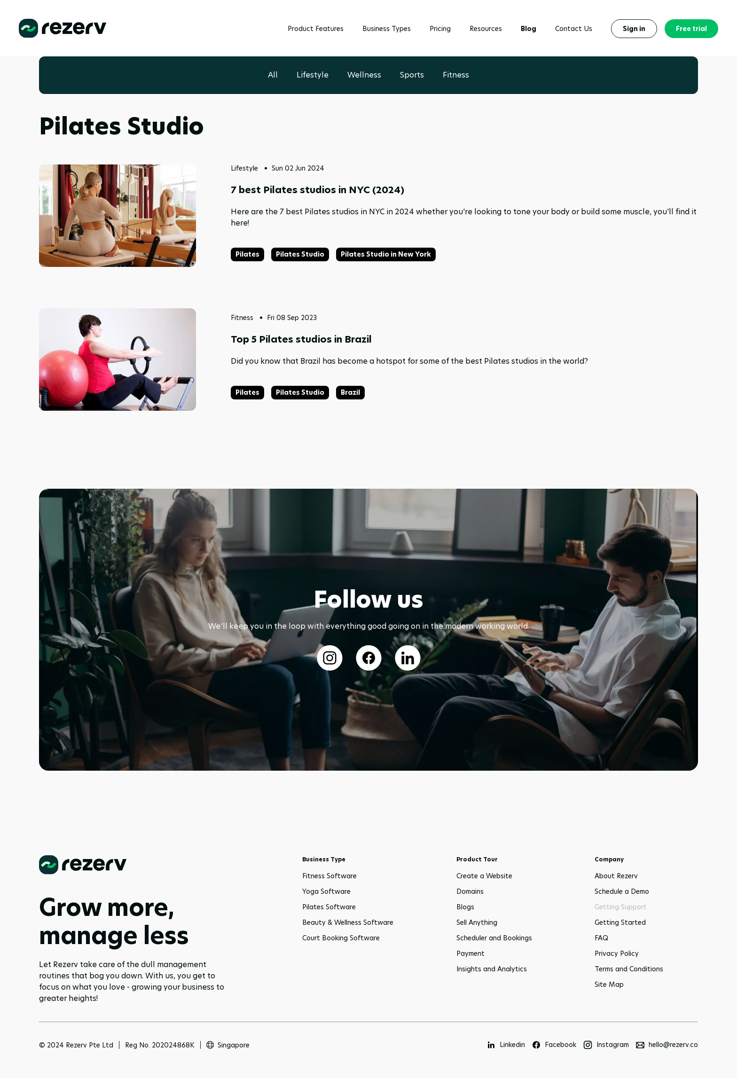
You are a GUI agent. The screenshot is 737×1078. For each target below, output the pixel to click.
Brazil (350, 392)
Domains (470, 891)
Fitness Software (329, 876)
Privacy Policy (617, 953)
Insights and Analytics (491, 969)
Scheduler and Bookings (494, 938)
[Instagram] (606, 1045)
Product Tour (477, 859)
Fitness (456, 75)
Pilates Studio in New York (386, 254)
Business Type (323, 859)
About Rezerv (616, 876)
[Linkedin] (505, 1045)
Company (609, 859)
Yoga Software (326, 891)
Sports (412, 75)
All (273, 75)
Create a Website (484, 876)
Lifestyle (313, 75)
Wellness (364, 75)
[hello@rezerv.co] (666, 1045)
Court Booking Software (341, 938)
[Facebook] (554, 1045)
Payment (470, 953)
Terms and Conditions (629, 969)
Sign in (634, 28)
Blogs (465, 907)
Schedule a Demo (622, 891)
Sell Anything (476, 922)
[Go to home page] (138, 865)
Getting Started (620, 922)
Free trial (691, 28)
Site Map (609, 984)
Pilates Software (329, 907)
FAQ (601, 938)
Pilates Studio (300, 254)
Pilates (247, 254)
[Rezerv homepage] (63, 28)
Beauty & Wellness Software (347, 922)
